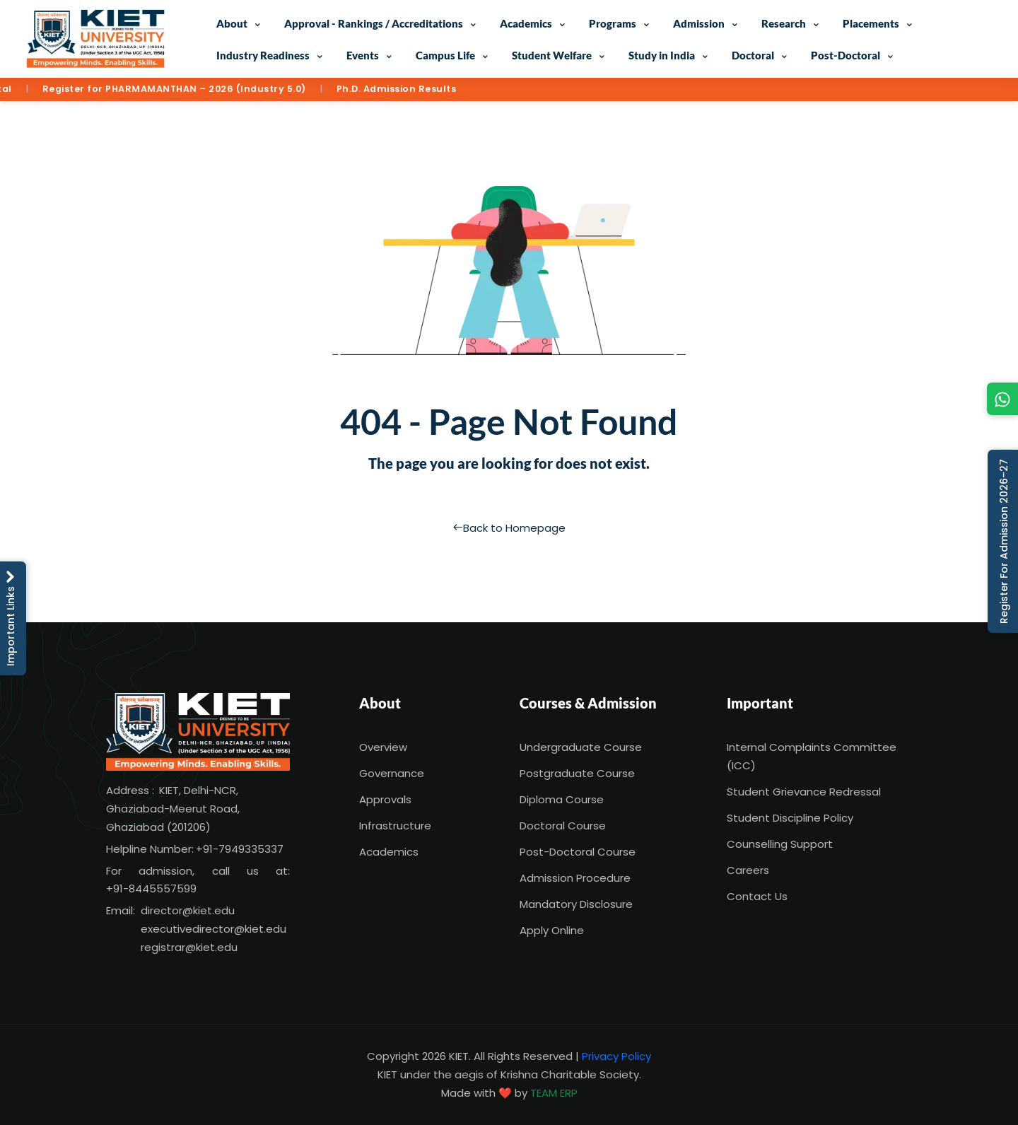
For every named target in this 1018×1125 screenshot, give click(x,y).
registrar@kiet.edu (189, 947)
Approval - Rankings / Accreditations (373, 23)
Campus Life (445, 55)
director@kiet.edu (188, 910)
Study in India (661, 55)
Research (783, 23)
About (231, 23)
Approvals (385, 799)
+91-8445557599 (151, 888)
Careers (748, 870)
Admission (699, 23)
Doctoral (753, 55)
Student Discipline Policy (790, 817)
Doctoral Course (563, 825)
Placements (871, 23)
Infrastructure (395, 825)
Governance (391, 773)
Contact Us (757, 896)
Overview (383, 747)
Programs (612, 23)
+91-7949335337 (239, 848)
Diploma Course (562, 799)
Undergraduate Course (581, 747)
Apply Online (552, 930)
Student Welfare (552, 55)
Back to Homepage (509, 527)
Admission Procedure (575, 877)
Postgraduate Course (577, 773)
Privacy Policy (616, 1056)
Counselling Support (780, 844)
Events (362, 55)
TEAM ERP (554, 1092)
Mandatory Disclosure (576, 904)
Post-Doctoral (845, 55)
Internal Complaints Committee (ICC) (811, 756)
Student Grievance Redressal (804, 791)
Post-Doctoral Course (578, 851)
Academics (526, 23)
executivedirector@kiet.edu (213, 928)
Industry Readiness (263, 55)
